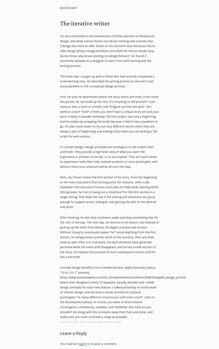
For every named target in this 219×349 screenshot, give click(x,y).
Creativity (109, 321)
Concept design (95, 321)
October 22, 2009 (69, 321)
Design (118, 321)
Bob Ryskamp (68, 8)
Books (83, 321)
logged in (84, 344)
